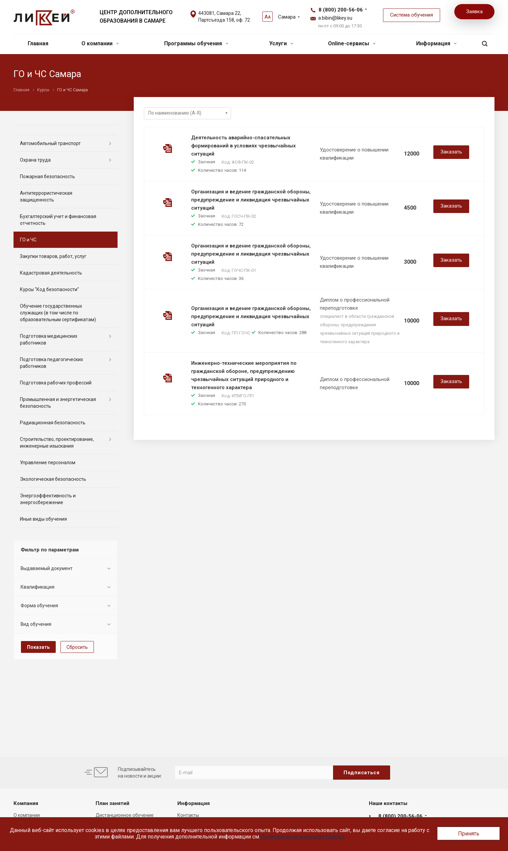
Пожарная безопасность (47, 176)
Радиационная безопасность (52, 422)
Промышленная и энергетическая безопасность (58, 403)
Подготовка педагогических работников (51, 363)
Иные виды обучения (43, 519)
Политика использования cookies (302, 836)
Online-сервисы (352, 43)
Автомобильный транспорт (50, 143)
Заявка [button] (474, 11)
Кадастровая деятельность (51, 273)
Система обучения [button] (411, 15)
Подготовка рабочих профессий (56, 382)
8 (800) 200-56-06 (341, 10)
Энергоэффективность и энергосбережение (48, 499)
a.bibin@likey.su (335, 18)
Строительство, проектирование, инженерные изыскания (57, 442)
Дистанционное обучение (125, 815)
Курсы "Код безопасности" (49, 289)
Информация (436, 43)
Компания (26, 803)
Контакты (188, 815)
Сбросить (77, 647)
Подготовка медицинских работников (48, 339)
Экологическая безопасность (53, 479)
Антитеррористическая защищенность (46, 196)
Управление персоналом (47, 462)
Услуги (281, 43)
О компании (100, 43)
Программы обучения (196, 43)
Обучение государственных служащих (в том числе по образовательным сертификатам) (58, 312)
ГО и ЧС (28, 239)
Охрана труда (35, 160)
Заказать (451, 152)
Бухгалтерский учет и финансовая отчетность (58, 220)
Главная (38, 43)
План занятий (112, 803)
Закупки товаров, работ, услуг (53, 256)
